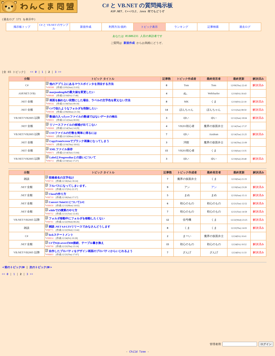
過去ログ (245, 26)
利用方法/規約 (117, 26)
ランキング (181, 26)
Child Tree (137, 351)
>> (59, 72)
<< (31, 72)
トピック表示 (149, 26)
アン (214, 187)
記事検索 (213, 26)
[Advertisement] (137, 57)
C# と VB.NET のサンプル (53, 26)
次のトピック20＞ (40, 267)
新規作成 (85, 26)
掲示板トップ (22, 26)
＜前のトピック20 (13, 267)
